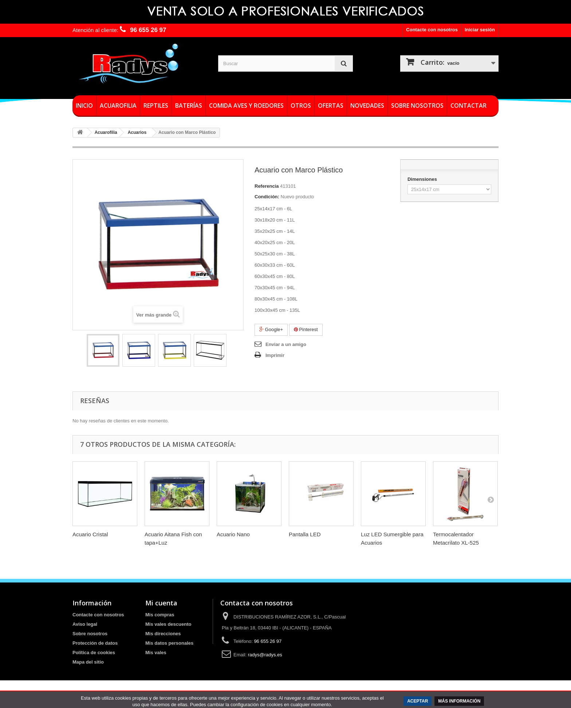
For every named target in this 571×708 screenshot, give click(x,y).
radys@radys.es (265, 654)
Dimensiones (422, 179)
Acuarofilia (118, 106)
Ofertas (330, 106)
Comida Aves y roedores (246, 106)
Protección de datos (95, 643)
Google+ (271, 329)
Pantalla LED (305, 534)
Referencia (267, 186)
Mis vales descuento (168, 624)
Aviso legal (84, 624)
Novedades (367, 106)
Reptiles (155, 106)
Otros (301, 106)
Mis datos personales (169, 643)
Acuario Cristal (90, 534)
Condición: (267, 196)
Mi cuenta (161, 602)
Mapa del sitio (88, 662)
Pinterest (306, 329)
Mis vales (155, 652)
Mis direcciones (163, 633)
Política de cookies (93, 652)
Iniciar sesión (480, 29)
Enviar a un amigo (285, 344)
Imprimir (274, 355)
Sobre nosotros (417, 106)
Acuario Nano (233, 534)
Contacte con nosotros (432, 29)
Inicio (84, 106)
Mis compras (159, 614)
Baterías (188, 106)
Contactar (468, 106)
